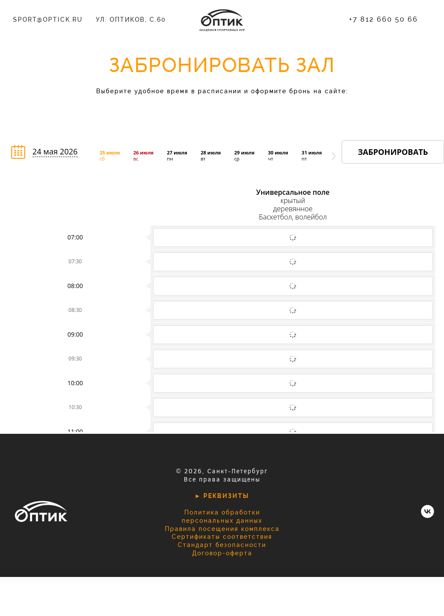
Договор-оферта (222, 553)
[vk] (427, 515)
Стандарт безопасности (222, 544)
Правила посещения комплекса (222, 528)
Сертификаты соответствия (222, 536)
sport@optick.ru (48, 19)
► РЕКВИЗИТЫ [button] (222, 495)
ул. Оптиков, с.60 (131, 19)
